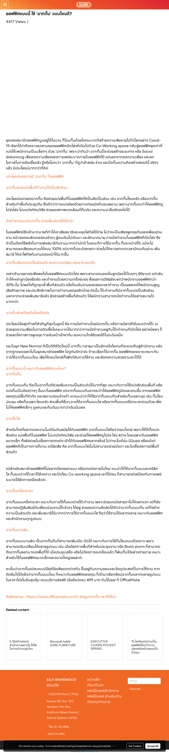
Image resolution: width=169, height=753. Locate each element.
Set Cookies (135, 745)
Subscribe (135, 689)
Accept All (152, 745)
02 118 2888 (61, 727)
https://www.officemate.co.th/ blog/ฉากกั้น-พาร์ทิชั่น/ (71, 597)
